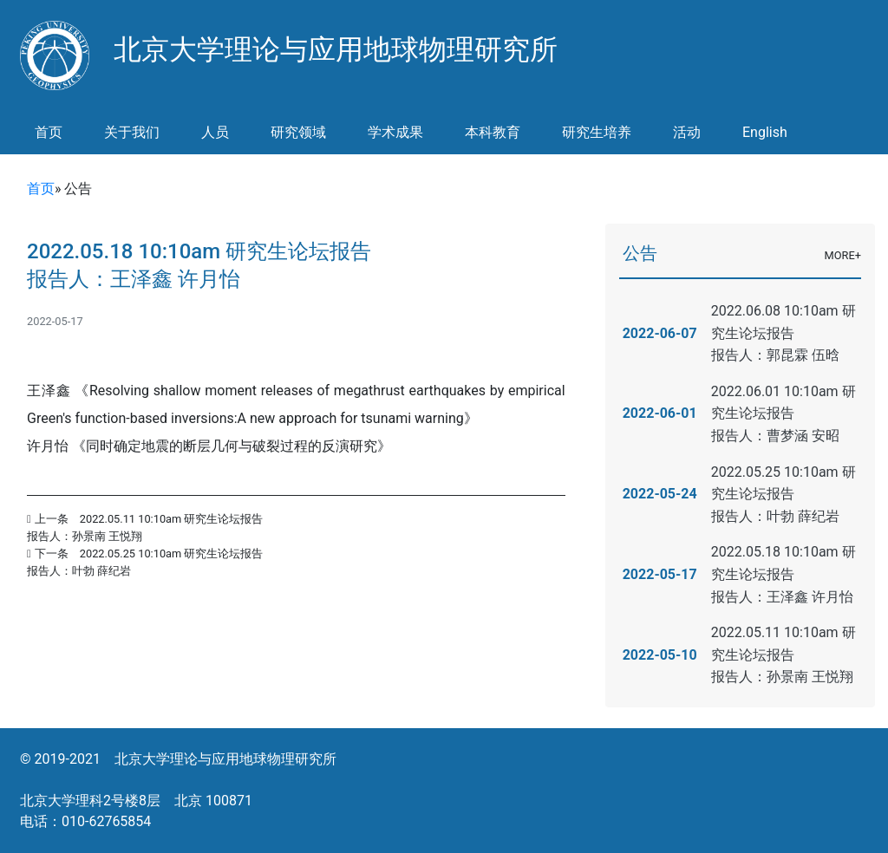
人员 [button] (215, 132)
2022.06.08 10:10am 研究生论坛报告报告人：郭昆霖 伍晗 (783, 333)
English (764, 132)
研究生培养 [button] (596, 132)
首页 (48, 132)
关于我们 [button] (132, 132)
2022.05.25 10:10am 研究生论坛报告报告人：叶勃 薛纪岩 (783, 494)
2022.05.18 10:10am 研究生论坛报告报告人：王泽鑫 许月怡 (783, 574)
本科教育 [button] (492, 132)
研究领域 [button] (298, 132)
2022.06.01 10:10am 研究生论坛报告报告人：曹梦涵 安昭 (783, 413)
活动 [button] (687, 132)
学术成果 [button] (395, 132)
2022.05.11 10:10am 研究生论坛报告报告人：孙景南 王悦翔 (783, 654)
